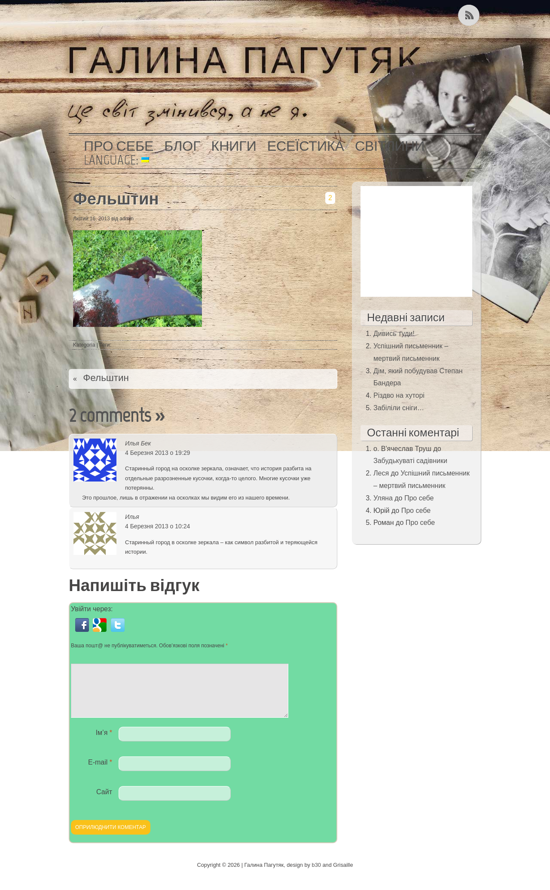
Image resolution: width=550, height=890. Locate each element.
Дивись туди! (394, 333)
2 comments (110, 415)
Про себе (118, 146)
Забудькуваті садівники (410, 460)
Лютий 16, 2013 (91, 219)
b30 (316, 875)
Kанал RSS (469, 15)
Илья (132, 516)
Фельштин (116, 199)
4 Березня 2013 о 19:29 (157, 452)
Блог (182, 146)
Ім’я (104, 743)
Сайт (104, 802)
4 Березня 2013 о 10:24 (157, 526)
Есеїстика (305, 146)
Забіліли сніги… (398, 407)
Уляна (383, 498)
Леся (381, 473)
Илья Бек (138, 443)
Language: (116, 160)
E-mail (100, 772)
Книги (234, 146)
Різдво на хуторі (399, 395)
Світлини (390, 146)
